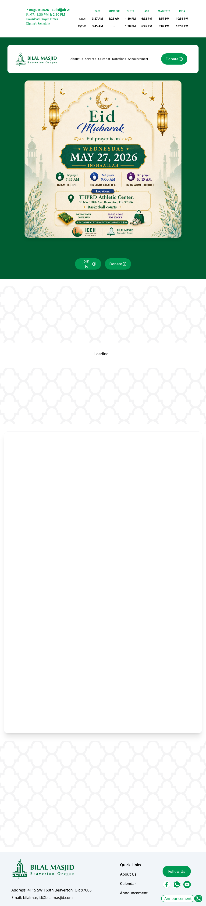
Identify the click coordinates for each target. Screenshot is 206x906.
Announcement (178, 898)
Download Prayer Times (42, 19)
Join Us (85, 264)
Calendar (104, 60)
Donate (171, 59)
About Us (77, 60)
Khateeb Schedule (38, 24)
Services (90, 60)
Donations (119, 60)
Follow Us (176, 870)
